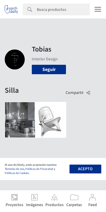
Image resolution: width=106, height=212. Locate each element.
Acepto (85, 169)
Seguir (49, 69)
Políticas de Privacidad (39, 169)
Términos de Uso (14, 169)
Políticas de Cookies (17, 173)
